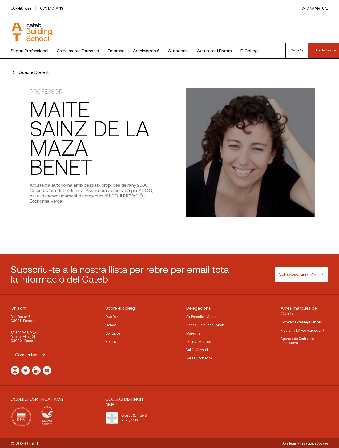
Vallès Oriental (197, 350)
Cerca (297, 50)
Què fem (112, 317)
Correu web (21, 8)
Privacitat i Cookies (314, 443)
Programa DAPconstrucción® (302, 330)
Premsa (110, 325)
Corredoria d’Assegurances (301, 322)
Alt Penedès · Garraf (201, 317)
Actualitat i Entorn (214, 50)
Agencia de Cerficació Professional (297, 340)
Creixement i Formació (78, 50)
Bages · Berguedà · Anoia (205, 325)
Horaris (110, 341)
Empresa (116, 50)
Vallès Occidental (199, 358)
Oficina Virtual (314, 8)
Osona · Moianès (198, 341)
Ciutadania (178, 50)
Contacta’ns (51, 8)
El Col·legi (249, 50)
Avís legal (289, 443)
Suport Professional (29, 50)
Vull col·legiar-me (324, 50)
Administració (146, 50)
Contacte (112, 333)
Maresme (193, 333)
